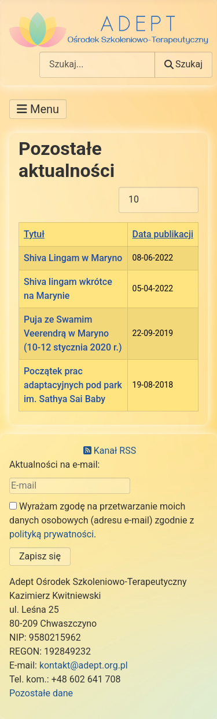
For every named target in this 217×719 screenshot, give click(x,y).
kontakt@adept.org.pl (83, 665)
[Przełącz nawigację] (38, 109)
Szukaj (183, 64)
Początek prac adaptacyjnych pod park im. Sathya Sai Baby (73, 385)
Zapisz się (40, 556)
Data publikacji (163, 234)
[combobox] (97, 65)
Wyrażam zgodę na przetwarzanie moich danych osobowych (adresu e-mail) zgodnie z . (101, 520)
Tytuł (34, 234)
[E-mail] (69, 486)
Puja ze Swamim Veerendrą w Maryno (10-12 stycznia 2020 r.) (73, 333)
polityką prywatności (51, 534)
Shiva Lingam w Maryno (73, 257)
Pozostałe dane (41, 693)
